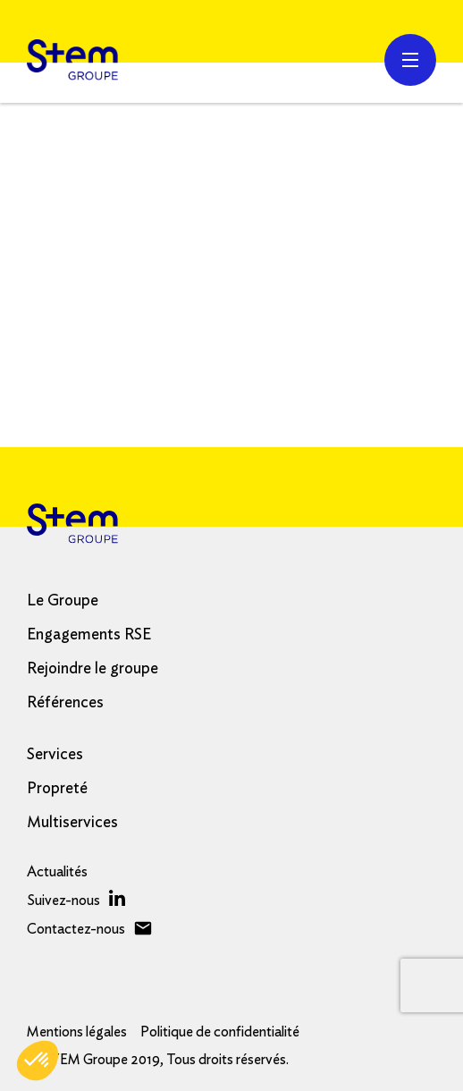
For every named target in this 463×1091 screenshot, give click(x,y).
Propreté (57, 789)
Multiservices (72, 823)
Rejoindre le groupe (92, 669)
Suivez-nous (63, 900)
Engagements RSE (89, 635)
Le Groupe (62, 601)
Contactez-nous (76, 929)
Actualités (57, 872)
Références (65, 703)
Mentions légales (77, 1032)
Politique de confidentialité (219, 1032)
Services (55, 755)
